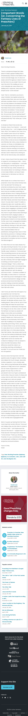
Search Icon (23, 3)
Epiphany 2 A (5, 457)
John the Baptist (8, 459)
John (17, 457)
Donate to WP (7, 687)
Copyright (15, 713)
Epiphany (22, 454)
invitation (12, 457)
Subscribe (6, 713)
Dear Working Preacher (11, 454)
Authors (23, 713)
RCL (15, 459)
